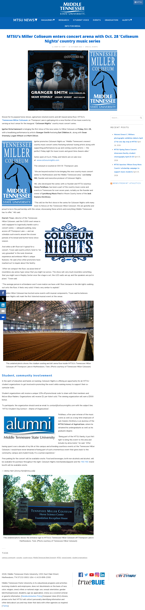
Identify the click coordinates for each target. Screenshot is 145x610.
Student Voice (81, 20)
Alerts (126, 20)
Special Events (91, 47)
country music (27, 558)
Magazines (47, 20)
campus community (8, 558)
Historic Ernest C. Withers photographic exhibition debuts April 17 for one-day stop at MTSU (128, 138)
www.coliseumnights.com (48, 160)
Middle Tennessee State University (44, 558)
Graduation (111, 20)
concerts (19, 558)
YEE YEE (85, 462)
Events (97, 20)
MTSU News (24, 20)
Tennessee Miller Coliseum (15, 120)
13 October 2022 (75, 47)
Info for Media (72, 26)
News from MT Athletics (127, 183)
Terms (5, 606)
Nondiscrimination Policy (32, 596)
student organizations (79, 558)
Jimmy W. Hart (60, 47)
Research (64, 20)
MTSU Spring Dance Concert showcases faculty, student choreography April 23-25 (125, 153)
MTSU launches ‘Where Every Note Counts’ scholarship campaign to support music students (128, 168)
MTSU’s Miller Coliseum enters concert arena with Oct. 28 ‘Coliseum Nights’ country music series (72, 39)
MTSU (139, 2)
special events (66, 558)
